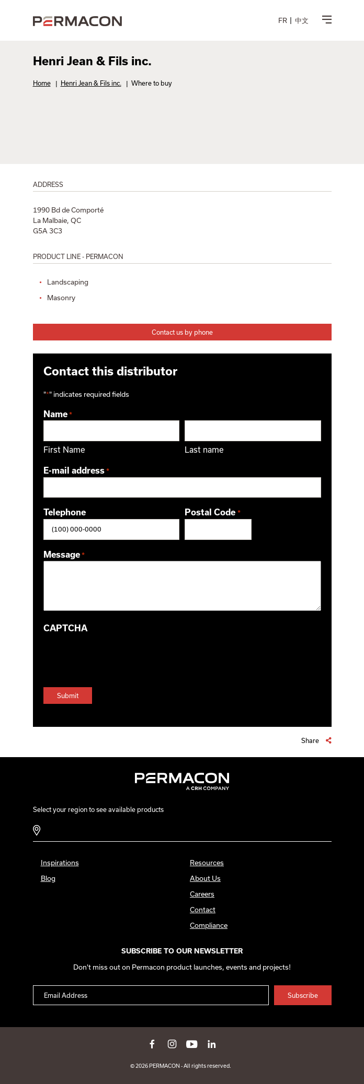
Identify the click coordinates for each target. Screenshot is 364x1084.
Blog (48, 878)
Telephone (64, 512)
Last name (204, 449)
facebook (152, 1043)
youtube (192, 1043)
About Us (205, 878)
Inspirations (60, 862)
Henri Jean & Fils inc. (91, 83)
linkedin (211, 1043)
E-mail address (76, 471)
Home (42, 83)
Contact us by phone (182, 332)
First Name (64, 449)
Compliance (209, 925)
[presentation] (122, 655)
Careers (202, 894)
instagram (172, 1043)
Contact (202, 909)
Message (64, 555)
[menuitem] (282, 20)
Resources (207, 862)
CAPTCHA (65, 628)
